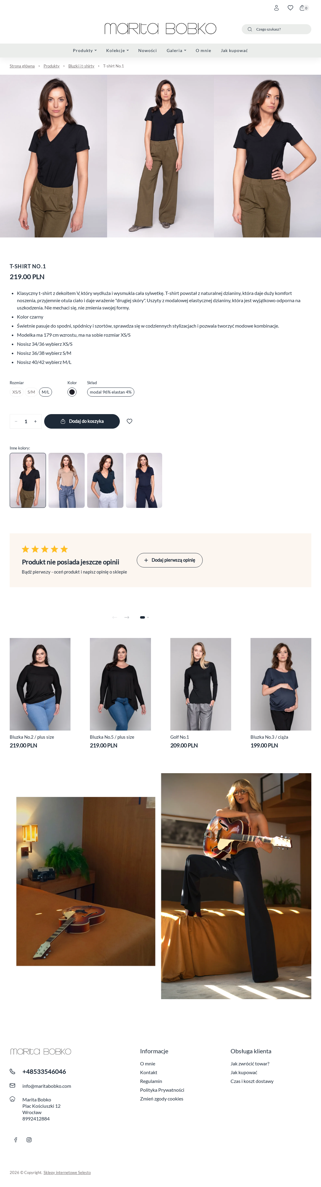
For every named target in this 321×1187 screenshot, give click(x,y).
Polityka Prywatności (162, 1090)
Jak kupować (244, 1072)
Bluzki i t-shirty (81, 66)
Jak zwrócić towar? (250, 1063)
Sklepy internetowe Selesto (67, 1172)
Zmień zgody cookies (161, 1098)
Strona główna (22, 66)
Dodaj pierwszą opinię (169, 560)
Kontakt (148, 1072)
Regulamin (151, 1081)
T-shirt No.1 (113, 66)
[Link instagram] (29, 1140)
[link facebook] (16, 1140)
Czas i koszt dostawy (252, 1081)
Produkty (52, 66)
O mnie (147, 1063)
